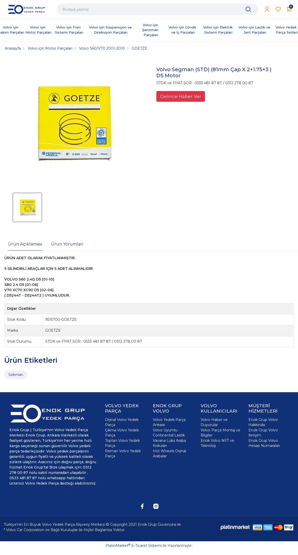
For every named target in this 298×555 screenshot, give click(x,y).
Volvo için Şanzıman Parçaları (150, 30)
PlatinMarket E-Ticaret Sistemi (133, 545)
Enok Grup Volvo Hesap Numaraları (264, 443)
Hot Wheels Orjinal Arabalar (169, 453)
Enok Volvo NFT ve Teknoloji (217, 443)
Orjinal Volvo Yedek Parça (122, 422)
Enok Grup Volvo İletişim (263, 432)
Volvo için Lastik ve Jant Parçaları (255, 29)
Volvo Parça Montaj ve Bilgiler (220, 432)
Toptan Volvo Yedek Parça (122, 443)
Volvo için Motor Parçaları (38, 29)
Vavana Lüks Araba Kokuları (169, 443)
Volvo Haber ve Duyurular (214, 422)
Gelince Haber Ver (180, 96)
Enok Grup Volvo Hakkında (263, 422)
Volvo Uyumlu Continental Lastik (169, 432)
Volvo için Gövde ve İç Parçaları (183, 29)
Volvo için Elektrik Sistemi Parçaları (218, 29)
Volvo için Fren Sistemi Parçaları (69, 29)
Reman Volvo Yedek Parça (123, 453)
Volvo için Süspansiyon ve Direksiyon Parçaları (111, 29)
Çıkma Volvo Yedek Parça (122, 432)
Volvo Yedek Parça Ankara (169, 422)
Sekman (15, 374)
